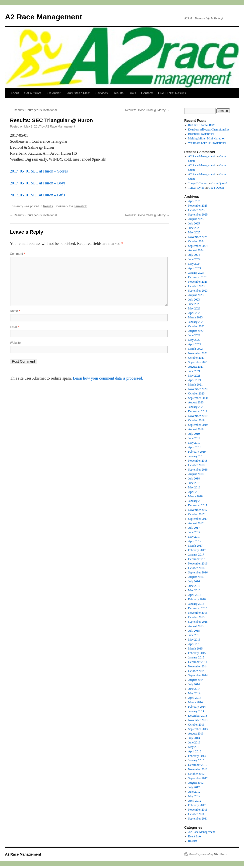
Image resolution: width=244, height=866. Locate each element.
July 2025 (194, 223)
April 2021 (194, 380)
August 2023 (196, 295)
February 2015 (197, 653)
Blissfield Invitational (201, 134)
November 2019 (198, 416)
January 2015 (196, 657)
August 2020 (196, 402)
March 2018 (195, 496)
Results (118, 93)
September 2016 (198, 572)
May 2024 (194, 263)
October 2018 (196, 465)
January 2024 (196, 272)
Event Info (194, 836)
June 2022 (194, 335)
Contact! (147, 93)
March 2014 (195, 702)
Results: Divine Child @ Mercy (147, 110)
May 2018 (194, 487)
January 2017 (196, 554)
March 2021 (195, 384)
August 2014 (196, 680)
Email (14, 327)
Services (101, 93)
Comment (17, 254)
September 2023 (198, 290)
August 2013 (196, 733)
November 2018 (198, 460)
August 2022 (196, 331)
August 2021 (196, 366)
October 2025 (196, 210)
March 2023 (195, 317)
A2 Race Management (43, 17)
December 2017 (197, 505)
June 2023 (194, 304)
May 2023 (194, 308)
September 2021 (198, 362)
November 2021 (198, 353)
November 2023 (198, 281)
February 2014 (197, 706)
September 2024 (198, 246)
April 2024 (194, 268)
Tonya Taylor (196, 187)
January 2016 (196, 604)
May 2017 (194, 536)
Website (15, 343)
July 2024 (194, 255)
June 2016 (194, 586)
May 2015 (194, 639)
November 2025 (198, 205)
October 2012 (196, 774)
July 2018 (194, 478)
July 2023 (194, 299)
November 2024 (198, 237)
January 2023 (196, 322)
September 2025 (198, 214)
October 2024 (196, 241)
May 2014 (194, 693)
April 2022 (194, 344)
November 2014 (198, 666)
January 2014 (196, 711)
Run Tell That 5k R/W (201, 125)
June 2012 (194, 791)
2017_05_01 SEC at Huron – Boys (37, 183)
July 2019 (194, 433)
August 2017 (196, 523)
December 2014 (197, 662)
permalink (80, 206)
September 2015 (198, 621)
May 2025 (194, 232)
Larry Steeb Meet (77, 93)
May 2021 (194, 375)
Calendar (54, 93)
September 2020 (198, 398)
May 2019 (194, 442)
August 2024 (196, 250)
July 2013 (194, 738)
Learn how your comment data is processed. (108, 378)
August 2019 (196, 429)
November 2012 (198, 769)
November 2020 (198, 389)
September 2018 (198, 469)
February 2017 (197, 550)
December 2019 (197, 411)
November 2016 (198, 563)
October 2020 (196, 393)
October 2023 (196, 286)
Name (15, 311)
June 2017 (194, 532)
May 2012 (194, 796)
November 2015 (198, 612)
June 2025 (194, 228)
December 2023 (197, 277)
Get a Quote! (33, 93)
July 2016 (194, 581)
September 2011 (198, 818)
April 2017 (194, 541)
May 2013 (194, 747)
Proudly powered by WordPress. (208, 854)
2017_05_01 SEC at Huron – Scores (39, 171)
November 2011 (197, 809)
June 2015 (194, 635)
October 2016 (196, 568)
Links (132, 93)
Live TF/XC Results (172, 93)
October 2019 (196, 420)
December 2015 (197, 608)
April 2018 (194, 492)
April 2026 (194, 201)
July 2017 (194, 527)
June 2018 (194, 483)
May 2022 (194, 340)
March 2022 (195, 348)
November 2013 (198, 720)
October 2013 (196, 724)
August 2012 (196, 782)
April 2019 (194, 447)
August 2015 (196, 626)
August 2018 (196, 474)
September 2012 (198, 778)
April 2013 (194, 751)
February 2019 (197, 451)
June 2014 (194, 689)
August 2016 (196, 577)
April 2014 (194, 697)
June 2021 (194, 371)
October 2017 (196, 514)
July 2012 (194, 787)
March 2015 (195, 648)
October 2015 (196, 617)
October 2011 (196, 814)
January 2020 (196, 407)
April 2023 (194, 313)
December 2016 (197, 559)
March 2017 (195, 545)
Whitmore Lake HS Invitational (207, 143)
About (14, 93)
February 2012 (197, 805)
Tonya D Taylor (197, 183)
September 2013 (198, 729)
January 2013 (196, 760)
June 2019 (194, 438)
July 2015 (194, 630)
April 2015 (194, 644)
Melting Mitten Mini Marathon (206, 138)
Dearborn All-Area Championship (208, 129)
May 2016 (194, 590)
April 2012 (194, 800)
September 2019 (198, 425)
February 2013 (197, 756)
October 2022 (196, 326)
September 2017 (198, 518)
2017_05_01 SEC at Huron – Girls (37, 195)
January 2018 (196, 501)
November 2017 (198, 510)
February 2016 (197, 599)
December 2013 (197, 715)
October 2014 (196, 671)
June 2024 (194, 259)
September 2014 (198, 675)
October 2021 (196, 357)
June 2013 (194, 742)
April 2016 (194, 595)
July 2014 (194, 684)
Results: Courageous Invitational (33, 110)
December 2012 (197, 765)
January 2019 (196, 456)
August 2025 (196, 219)
